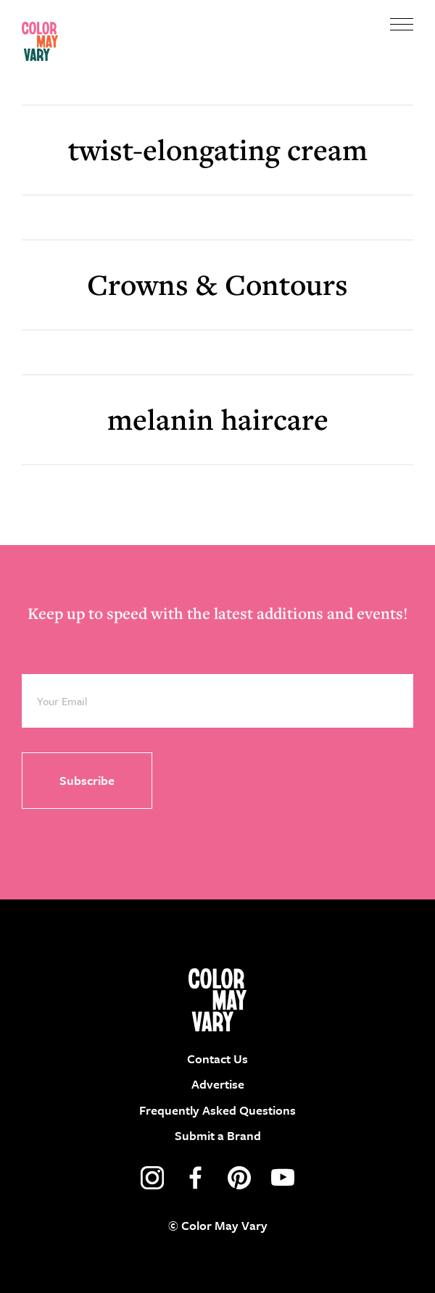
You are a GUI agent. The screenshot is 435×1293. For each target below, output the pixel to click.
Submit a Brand (218, 1135)
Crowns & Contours (217, 284)
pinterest (239, 1177)
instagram (152, 1177)
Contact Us (217, 1058)
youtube (282, 1177)
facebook (195, 1177)
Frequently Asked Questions (217, 1110)
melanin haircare (217, 419)
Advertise (217, 1084)
